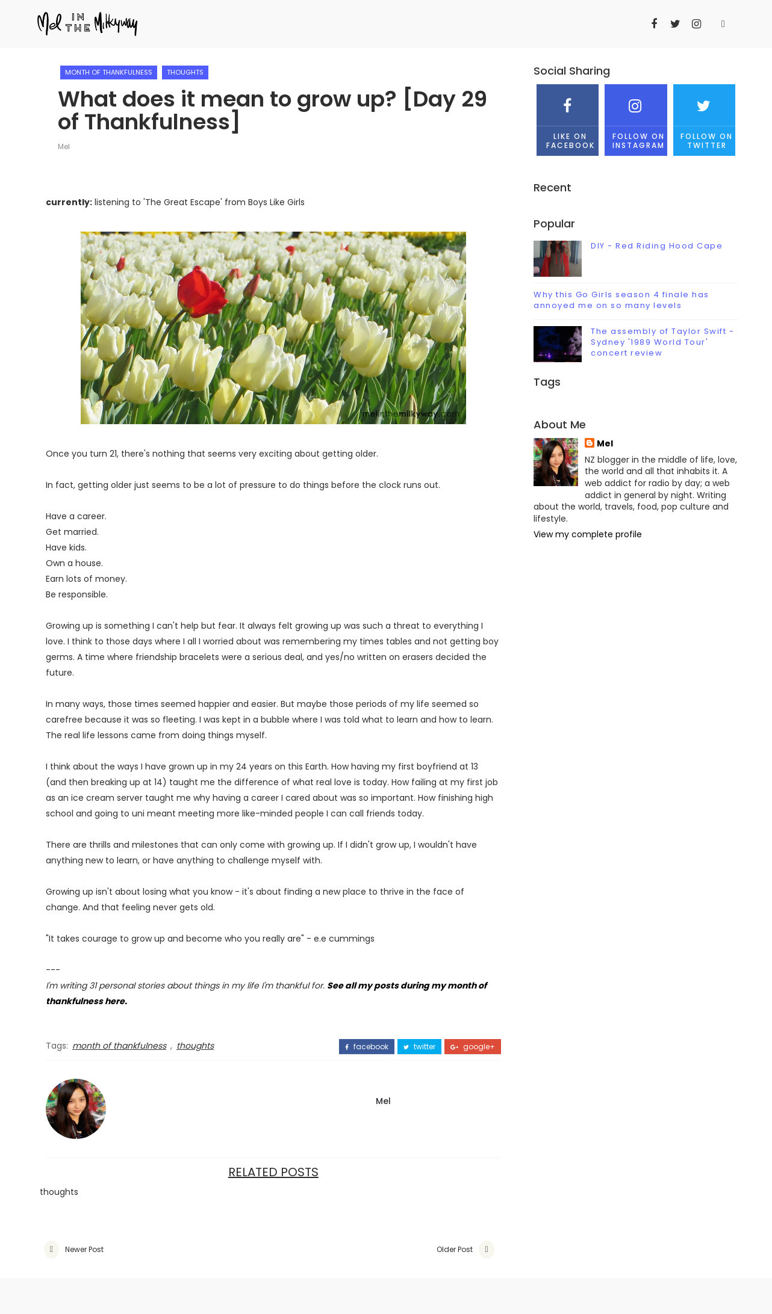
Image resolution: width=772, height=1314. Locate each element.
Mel (64, 146)
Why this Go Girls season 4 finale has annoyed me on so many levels (621, 300)
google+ (472, 1047)
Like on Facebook (568, 117)
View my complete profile (588, 534)
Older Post (455, 1249)
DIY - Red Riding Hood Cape (657, 245)
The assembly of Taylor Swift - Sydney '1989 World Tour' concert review (662, 342)
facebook (366, 1047)
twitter (419, 1047)
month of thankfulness (108, 72)
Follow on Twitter (704, 117)
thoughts (185, 72)
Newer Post (84, 1249)
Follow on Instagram (636, 117)
